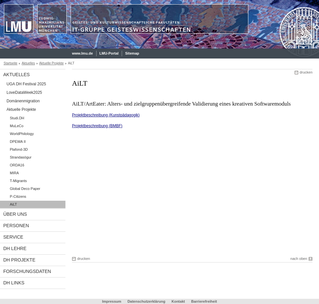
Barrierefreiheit (204, 301)
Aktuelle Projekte (51, 63)
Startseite (10, 63)
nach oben (299, 259)
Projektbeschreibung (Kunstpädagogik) (106, 115)
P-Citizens (18, 196)
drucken (306, 72)
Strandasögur (20, 157)
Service (13, 237)
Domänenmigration (23, 101)
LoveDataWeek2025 (24, 92)
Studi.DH (17, 118)
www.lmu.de (82, 53)
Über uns (15, 214)
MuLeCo (17, 126)
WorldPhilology (22, 134)
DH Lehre (15, 248)
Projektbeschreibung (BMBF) (97, 126)
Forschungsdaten (27, 271)
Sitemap (132, 53)
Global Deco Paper (25, 189)
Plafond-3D (19, 149)
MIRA (14, 173)
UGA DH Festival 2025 (26, 84)
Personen (16, 225)
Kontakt (178, 301)
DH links (14, 282)
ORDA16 (17, 165)
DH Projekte (19, 259)
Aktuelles (28, 63)
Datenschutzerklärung (147, 301)
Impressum (111, 301)
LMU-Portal (109, 53)
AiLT (13, 204)
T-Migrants (18, 181)
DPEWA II (18, 142)
